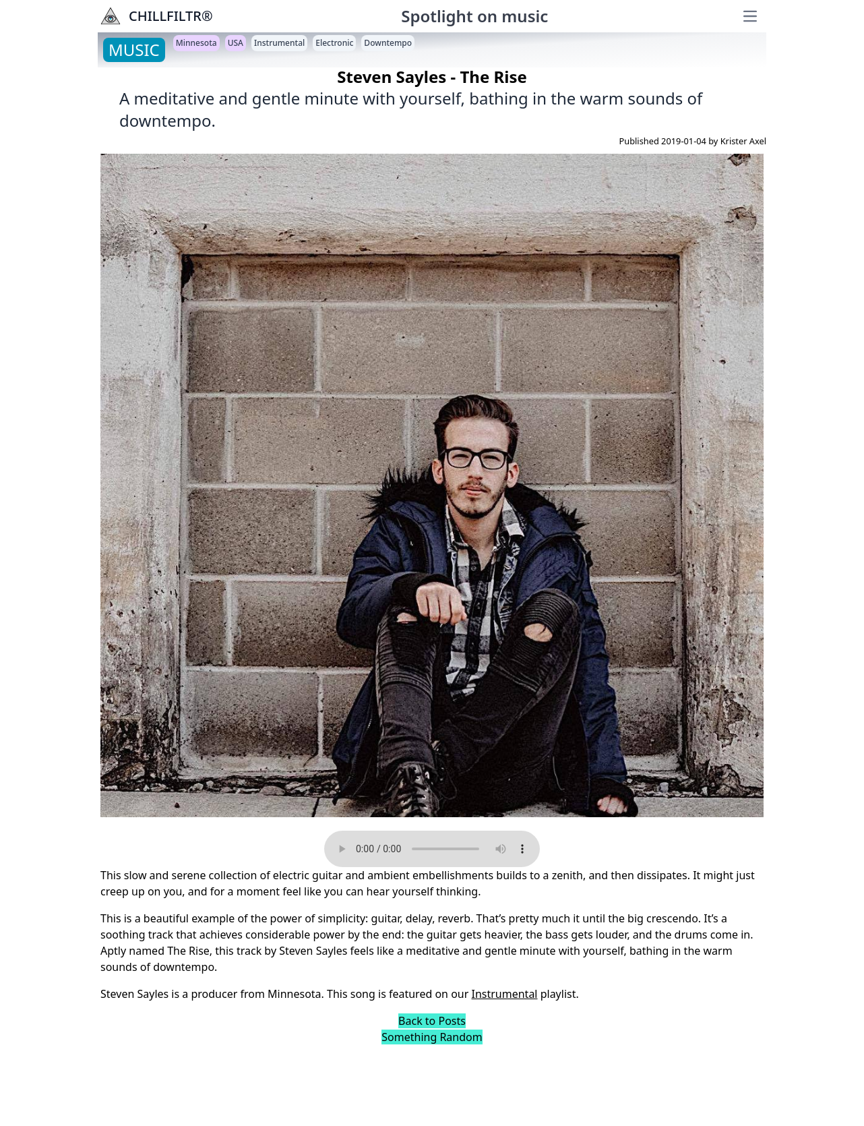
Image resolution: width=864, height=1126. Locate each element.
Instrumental (505, 993)
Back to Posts (432, 1020)
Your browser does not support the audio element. (432, 849)
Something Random (431, 1037)
